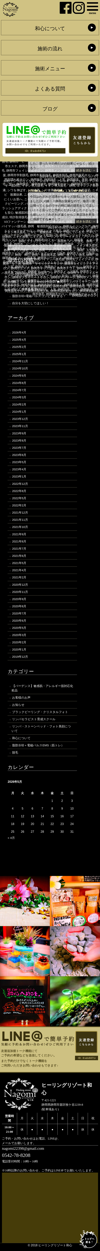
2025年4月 (19, 340)
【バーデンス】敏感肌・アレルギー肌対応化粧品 (42, 691)
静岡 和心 (22, 255)
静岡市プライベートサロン (30, 277)
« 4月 (11, 841)
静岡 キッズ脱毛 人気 (20, 250)
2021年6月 (19, 557)
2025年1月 (19, 354)
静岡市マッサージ (63, 277)
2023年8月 (19, 441)
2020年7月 (19, 616)
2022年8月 (19, 492)
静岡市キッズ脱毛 (43, 268)
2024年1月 (19, 412)
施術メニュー (50, 68)
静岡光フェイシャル (80, 259)
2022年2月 (19, 507)
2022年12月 (20, 485)
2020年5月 (19, 630)
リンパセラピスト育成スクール (33, 722)
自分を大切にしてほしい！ (30, 303)
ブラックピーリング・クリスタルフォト (40, 715)
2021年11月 (20, 521)
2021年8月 (19, 543)
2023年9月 (19, 434)
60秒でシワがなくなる (19, 181)
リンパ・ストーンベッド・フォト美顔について (41, 732)
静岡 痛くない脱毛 (71, 255)
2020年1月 (19, 652)
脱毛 (93, 227)
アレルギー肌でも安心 (72, 181)
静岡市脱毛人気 (38, 291)
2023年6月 (19, 456)
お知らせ (70, 176)
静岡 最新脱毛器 (44, 255)
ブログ (50, 109)
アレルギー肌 (46, 181)
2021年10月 (20, 528)
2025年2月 (19, 347)
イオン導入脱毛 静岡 (60, 185)
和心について (50, 28)
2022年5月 (19, 499)
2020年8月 (19, 608)
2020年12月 (20, 586)
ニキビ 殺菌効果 (39, 232)
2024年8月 (19, 383)
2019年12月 (20, 659)
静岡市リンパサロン (41, 282)
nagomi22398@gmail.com (23, 1152)
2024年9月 (19, 376)
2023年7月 (19, 449)
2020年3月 (19, 637)
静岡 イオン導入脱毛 (82, 245)
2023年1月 (19, 478)
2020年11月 (20, 594)
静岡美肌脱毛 (89, 291)
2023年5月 (19, 463)
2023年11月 (20, 427)
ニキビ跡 (36, 236)
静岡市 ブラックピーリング (43, 264)
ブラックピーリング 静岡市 (47, 241)
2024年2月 (19, 405)
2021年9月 (19, 536)
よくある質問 (50, 89)
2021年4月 (19, 572)
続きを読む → (85, 170)
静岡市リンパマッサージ (74, 282)
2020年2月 (19, 645)
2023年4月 (19, 470)
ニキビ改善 (20, 236)
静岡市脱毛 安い (82, 286)
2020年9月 (19, 601)
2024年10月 (20, 369)
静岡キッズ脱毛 (21, 259)
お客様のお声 (21, 700)
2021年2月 (19, 579)
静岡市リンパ (17, 282)
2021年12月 (20, 514)
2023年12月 (20, 419)
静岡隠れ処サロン (84, 295)
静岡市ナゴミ (66, 268)
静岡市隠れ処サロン (64, 291)
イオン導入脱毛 (32, 185)
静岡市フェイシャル (52, 273)
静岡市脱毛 (60, 286)
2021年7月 (19, 550)
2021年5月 (19, 565)
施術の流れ (50, 48)
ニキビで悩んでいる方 (68, 232)
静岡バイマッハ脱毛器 (49, 259)
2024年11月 (20, 361)
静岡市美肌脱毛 (40, 286)
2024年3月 (19, 398)
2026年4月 (19, 332)
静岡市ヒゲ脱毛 (26, 273)
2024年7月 (19, 390)
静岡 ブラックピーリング (57, 250)
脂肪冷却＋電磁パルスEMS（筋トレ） (38, 748)
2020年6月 (19, 623)
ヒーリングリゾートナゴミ (62, 236)
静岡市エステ (20, 268)
